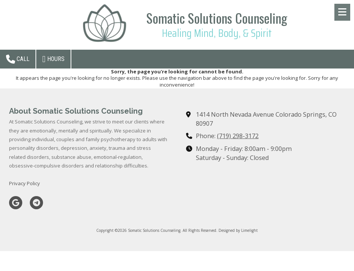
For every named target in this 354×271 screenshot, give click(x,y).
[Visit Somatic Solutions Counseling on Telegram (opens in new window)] (36, 202)
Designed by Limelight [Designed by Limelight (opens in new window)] (238, 230)
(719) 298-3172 (238, 136)
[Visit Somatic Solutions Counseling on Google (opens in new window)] (15, 202)
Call (17, 59)
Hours (53, 59)
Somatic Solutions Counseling (216, 17)
